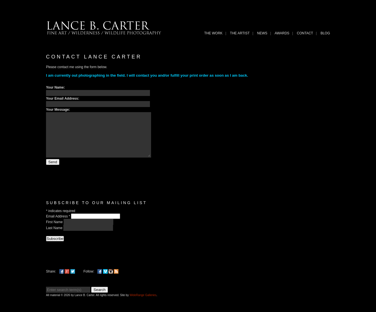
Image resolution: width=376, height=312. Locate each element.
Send (52, 170)
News (262, 33)
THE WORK (213, 33)
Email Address (58, 225)
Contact (305, 33)
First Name (55, 231)
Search (99, 298)
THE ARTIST (240, 33)
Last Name (54, 236)
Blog (325, 33)
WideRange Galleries (142, 303)
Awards (282, 33)
